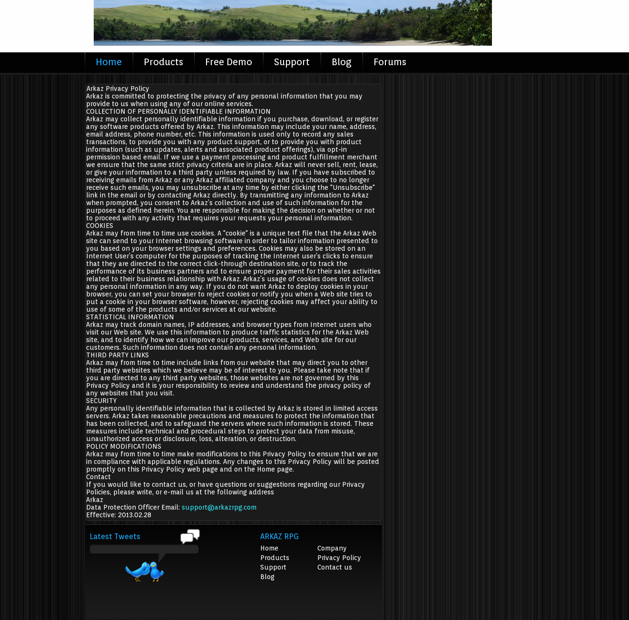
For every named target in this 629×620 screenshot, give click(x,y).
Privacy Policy (339, 557)
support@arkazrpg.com (219, 507)
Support (292, 62)
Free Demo (228, 62)
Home (109, 62)
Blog (342, 62)
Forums (389, 62)
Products (163, 62)
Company (332, 548)
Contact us (334, 567)
